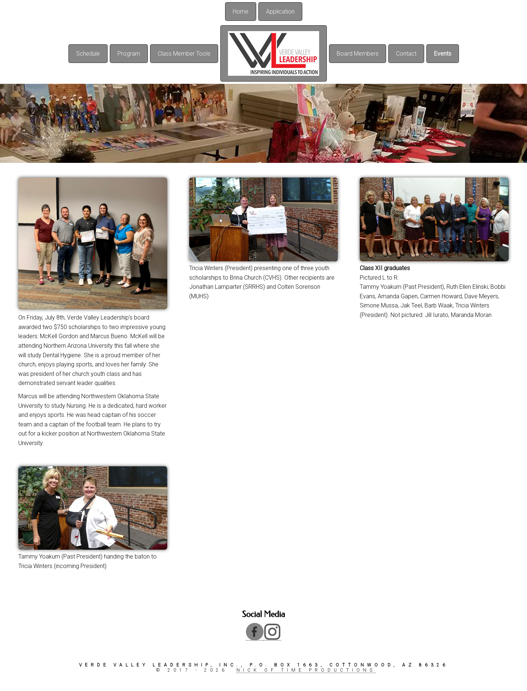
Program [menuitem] (128, 53)
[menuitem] (273, 53)
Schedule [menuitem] (88, 53)
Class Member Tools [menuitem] (184, 53)
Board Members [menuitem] (357, 53)
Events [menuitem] (442, 53)
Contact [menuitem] (406, 53)
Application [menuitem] (280, 11)
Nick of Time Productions (305, 670)
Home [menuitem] (240, 11)
